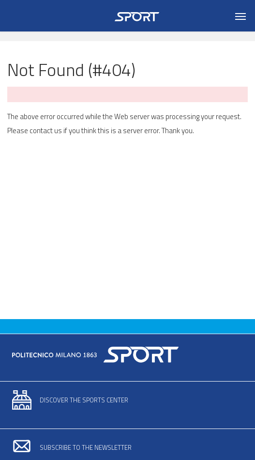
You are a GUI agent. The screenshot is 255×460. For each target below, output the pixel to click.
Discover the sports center (84, 400)
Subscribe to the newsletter (86, 447)
